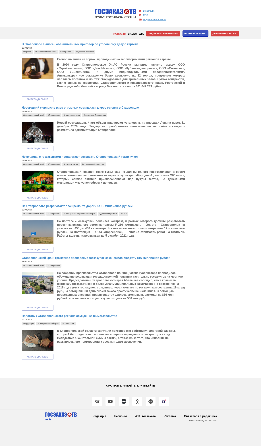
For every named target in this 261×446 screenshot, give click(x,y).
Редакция (99, 416)
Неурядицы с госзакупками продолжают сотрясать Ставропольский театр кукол (80, 156)
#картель (27, 52)
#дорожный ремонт (108, 214)
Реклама (170, 416)
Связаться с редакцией (201, 416)
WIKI (141, 33)
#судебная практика (85, 52)
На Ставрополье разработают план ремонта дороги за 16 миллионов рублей (77, 206)
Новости (119, 33)
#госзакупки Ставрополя (95, 115)
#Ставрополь (66, 52)
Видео (132, 33)
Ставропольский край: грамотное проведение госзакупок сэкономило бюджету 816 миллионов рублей (96, 257)
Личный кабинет (195, 33)
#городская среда (72, 115)
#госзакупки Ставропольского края (80, 214)
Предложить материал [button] (163, 33)
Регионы (120, 416)
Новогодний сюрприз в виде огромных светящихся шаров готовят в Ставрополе (80, 107)
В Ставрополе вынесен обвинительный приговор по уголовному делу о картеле (80, 44)
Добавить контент (225, 33)
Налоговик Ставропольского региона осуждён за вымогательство (69, 315)
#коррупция (28, 324)
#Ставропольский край (45, 52)
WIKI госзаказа (145, 416)
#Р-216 (124, 214)
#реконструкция (71, 164)
